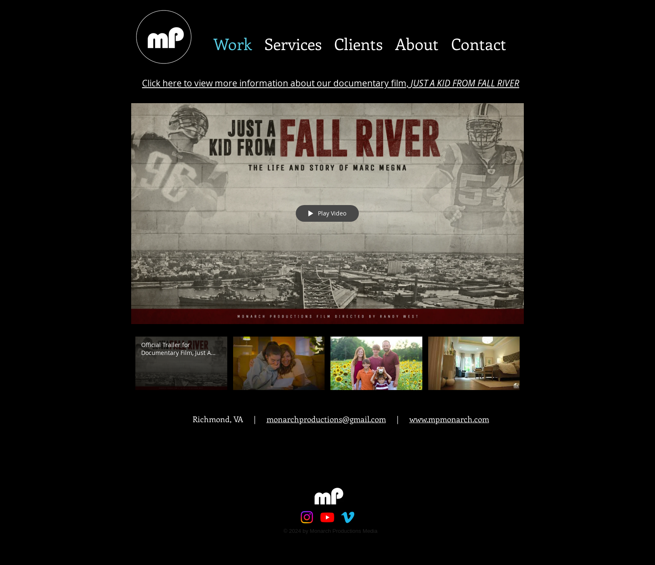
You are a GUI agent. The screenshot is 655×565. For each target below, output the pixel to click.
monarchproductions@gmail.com (326, 419)
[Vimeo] (348, 517)
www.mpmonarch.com (449, 419)
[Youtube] (327, 517)
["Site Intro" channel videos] (327, 365)
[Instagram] (307, 517)
